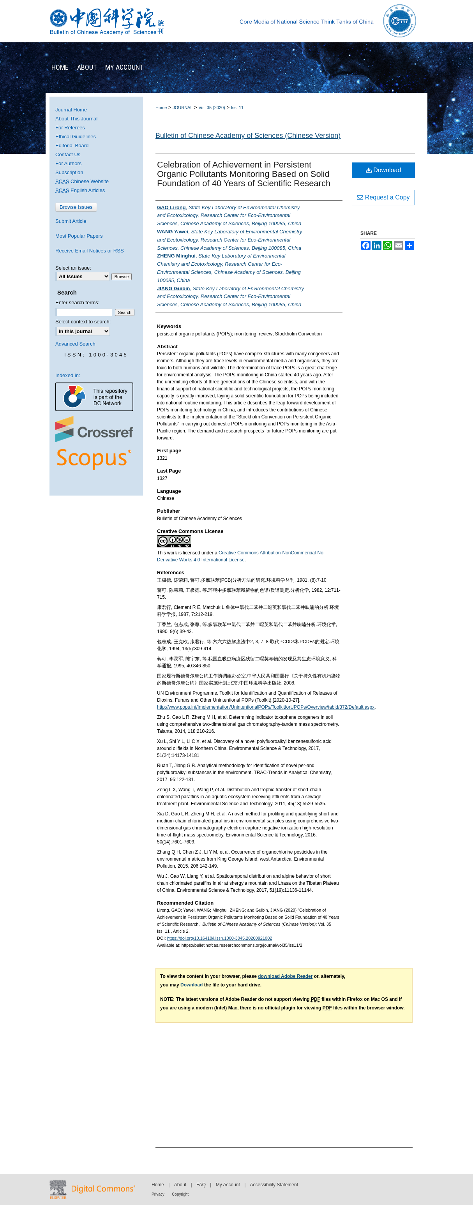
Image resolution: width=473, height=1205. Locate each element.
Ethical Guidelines (75, 136)
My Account (228, 1184)
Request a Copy (383, 197)
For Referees (70, 128)
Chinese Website (82, 181)
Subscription (69, 172)
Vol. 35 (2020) (211, 107)
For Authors (68, 163)
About (180, 1184)
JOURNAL (182, 107)
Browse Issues (76, 207)
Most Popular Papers (78, 236)
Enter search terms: (77, 302)
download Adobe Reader (285, 976)
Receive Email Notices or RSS (89, 251)
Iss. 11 (237, 107)
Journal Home (71, 110)
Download (383, 170)
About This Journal (76, 119)
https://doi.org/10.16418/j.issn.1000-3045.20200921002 (219, 938)
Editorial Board (71, 145)
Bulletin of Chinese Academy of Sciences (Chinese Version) (248, 135)
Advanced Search (75, 344)
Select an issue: (73, 268)
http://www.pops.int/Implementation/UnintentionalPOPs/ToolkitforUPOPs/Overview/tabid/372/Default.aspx (265, 707)
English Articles (80, 190)
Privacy (158, 1194)
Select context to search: (83, 322)
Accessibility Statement (274, 1184)
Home (161, 107)
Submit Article (70, 221)
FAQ (201, 1184)
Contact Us (67, 154)
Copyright (180, 1194)
